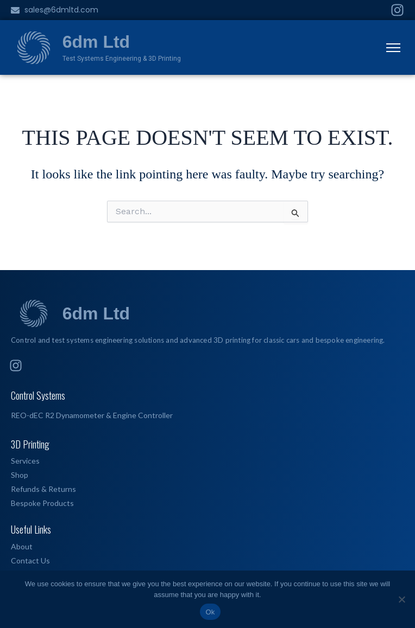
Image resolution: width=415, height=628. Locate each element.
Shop (19, 474)
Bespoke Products (42, 503)
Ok (210, 612)
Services (25, 460)
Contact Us (30, 560)
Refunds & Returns (43, 489)
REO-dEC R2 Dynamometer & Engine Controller (92, 415)
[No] (401, 599)
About (22, 546)
